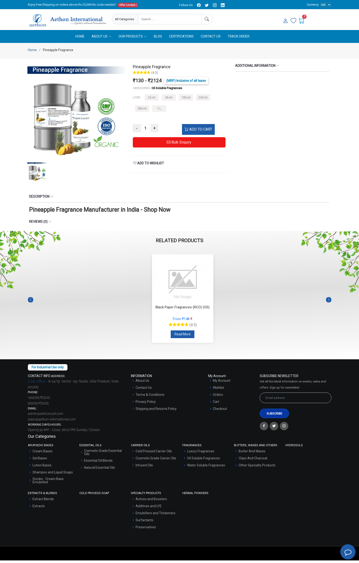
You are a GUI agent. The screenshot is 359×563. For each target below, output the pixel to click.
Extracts (39, 508)
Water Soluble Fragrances (206, 468)
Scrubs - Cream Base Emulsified (48, 483)
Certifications (181, 39)
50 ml (168, 100)
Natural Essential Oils (99, 470)
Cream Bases (42, 454)
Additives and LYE (149, 508)
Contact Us (211, 39)
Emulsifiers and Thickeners (155, 515)
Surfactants (144, 522)
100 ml (185, 100)
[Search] (207, 19)
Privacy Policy (146, 404)
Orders (218, 397)
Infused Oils (144, 468)
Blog (158, 39)
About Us (142, 383)
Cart (216, 404)
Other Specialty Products (257, 468)
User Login (262, 19)
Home (80, 39)
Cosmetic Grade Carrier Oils (156, 461)
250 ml (203, 100)
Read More (182, 337)
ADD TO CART (198, 132)
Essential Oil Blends (98, 463)
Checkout (220, 411)
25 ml (151, 100)
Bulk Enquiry (179, 145)
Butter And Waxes (252, 454)
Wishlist (218, 390)
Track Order (238, 39)
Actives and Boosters (151, 501)
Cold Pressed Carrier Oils (154, 454)
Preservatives (146, 529)
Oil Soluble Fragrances (203, 461)
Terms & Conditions (150, 397)
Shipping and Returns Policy (156, 411)
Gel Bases (40, 461)
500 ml (142, 111)
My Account (221, 383)
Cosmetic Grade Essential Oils (103, 455)
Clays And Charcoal (253, 461)
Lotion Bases (42, 468)
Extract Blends (43, 501)
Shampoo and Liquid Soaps (53, 475)
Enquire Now (234, 19)
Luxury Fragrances (200, 454)
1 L (159, 111)
